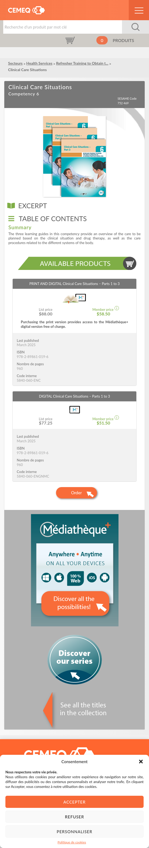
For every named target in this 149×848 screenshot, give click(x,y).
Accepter (74, 802)
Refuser (74, 816)
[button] (141, 761)
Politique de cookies (71, 842)
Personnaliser (74, 831)
